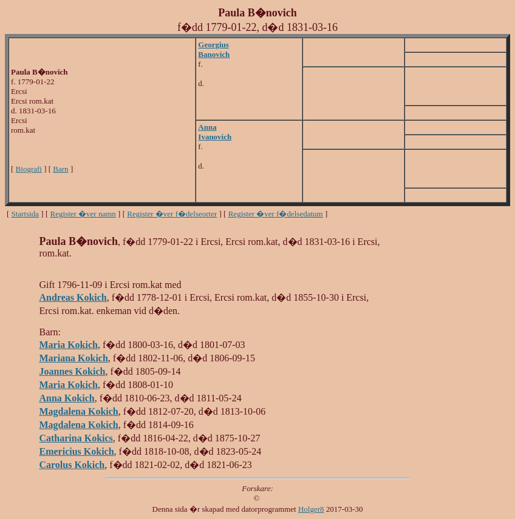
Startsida (25, 213)
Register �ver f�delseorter (172, 213)
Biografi (29, 168)
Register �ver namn (83, 213)
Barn (60, 168)
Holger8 (311, 509)
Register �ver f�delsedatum (275, 213)
